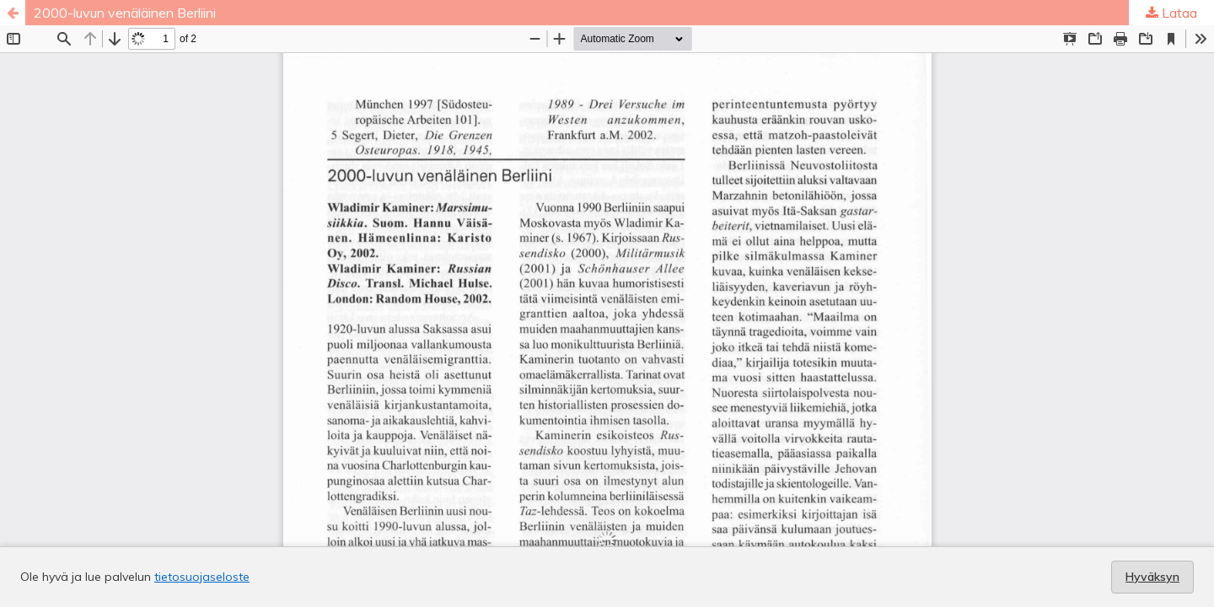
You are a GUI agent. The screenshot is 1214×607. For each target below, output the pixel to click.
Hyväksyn (1152, 576)
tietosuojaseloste (202, 576)
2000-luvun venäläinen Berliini (125, 12)
